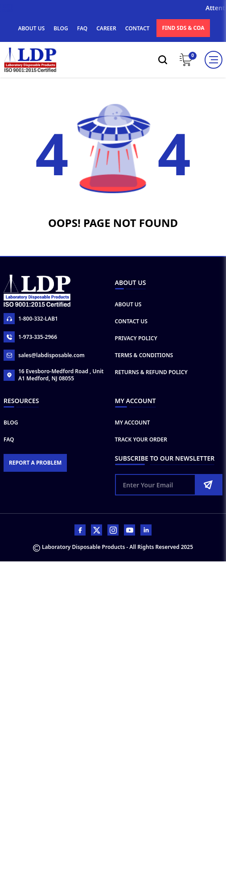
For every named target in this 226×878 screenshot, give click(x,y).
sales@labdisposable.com (44, 355)
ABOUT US (31, 28)
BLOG (60, 28)
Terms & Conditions (144, 355)
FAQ (82, 28)
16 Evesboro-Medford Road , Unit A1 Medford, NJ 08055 (53, 375)
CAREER (106, 28)
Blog (11, 422)
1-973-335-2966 (30, 336)
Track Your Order (141, 439)
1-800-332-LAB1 (31, 318)
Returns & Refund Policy (151, 372)
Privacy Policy (136, 338)
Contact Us (131, 321)
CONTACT (137, 28)
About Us (128, 304)
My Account (132, 422)
